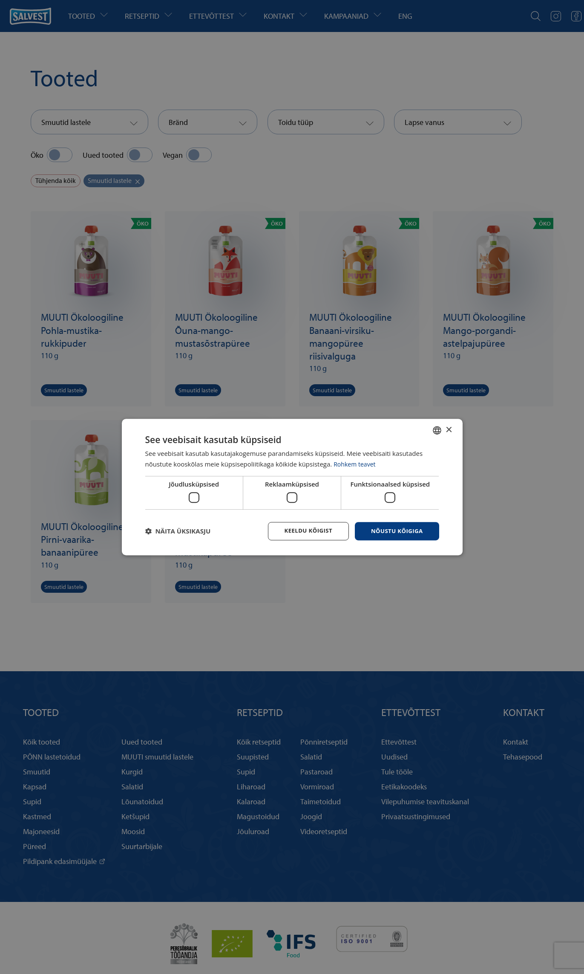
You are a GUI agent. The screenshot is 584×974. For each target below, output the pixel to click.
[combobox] (437, 430)
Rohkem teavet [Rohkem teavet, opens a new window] (356, 463)
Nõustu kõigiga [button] (395, 531)
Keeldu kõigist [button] (304, 531)
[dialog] (292, 487)
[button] (178, 531)
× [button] (449, 429)
